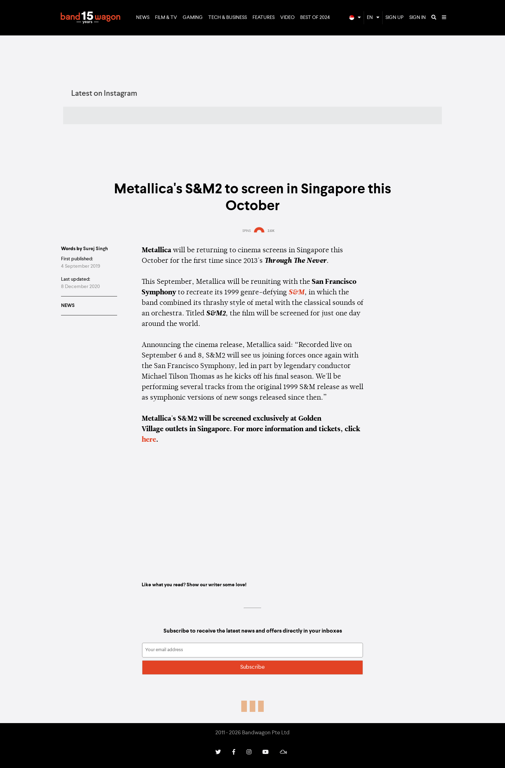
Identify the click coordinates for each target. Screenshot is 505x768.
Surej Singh (95, 248)
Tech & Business (227, 17)
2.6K (271, 231)
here (149, 439)
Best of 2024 (315, 17)
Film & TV (166, 17)
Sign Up (394, 17)
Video (287, 17)
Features (263, 17)
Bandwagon (90, 18)
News (142, 17)
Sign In (417, 17)
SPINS (246, 231)
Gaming (193, 17)
